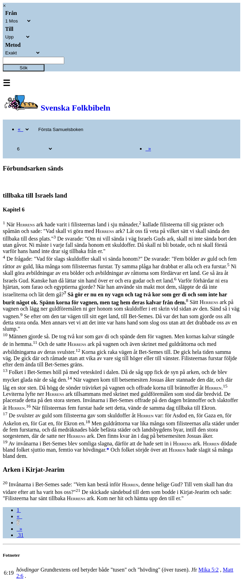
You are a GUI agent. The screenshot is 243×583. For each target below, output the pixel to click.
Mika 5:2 (209, 570)
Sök (24, 67)
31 (20, 535)
